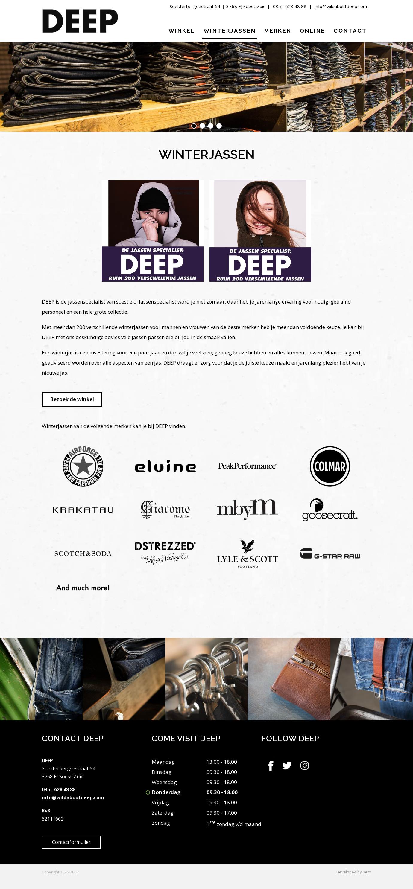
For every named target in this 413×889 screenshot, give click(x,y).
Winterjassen (230, 31)
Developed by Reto (353, 872)
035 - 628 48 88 (289, 6)
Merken (277, 31)
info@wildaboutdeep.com (341, 6)
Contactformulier (71, 842)
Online (312, 31)
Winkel (181, 31)
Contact (350, 31)
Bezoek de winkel (72, 399)
